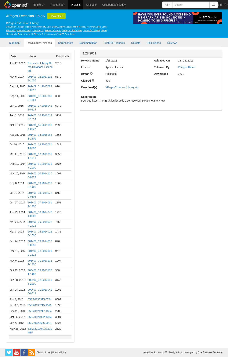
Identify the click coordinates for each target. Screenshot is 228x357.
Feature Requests (114, 42)
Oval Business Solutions (210, 352)
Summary (14, 42)
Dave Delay (51, 27)
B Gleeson (36, 34)
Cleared (86, 80)
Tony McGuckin (93, 27)
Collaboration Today (114, 4)
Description (88, 96)
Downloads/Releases (39, 42)
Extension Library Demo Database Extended (40, 67)
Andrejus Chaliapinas (72, 30)
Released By (161, 67)
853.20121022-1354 (40, 316)
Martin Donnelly (24, 30)
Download (56, 16)
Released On (162, 60)
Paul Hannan (24, 34)
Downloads (161, 73)
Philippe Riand (24, 27)
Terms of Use (44, 352)
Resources (58, 4)
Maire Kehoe (79, 27)
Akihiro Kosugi (65, 27)
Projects (76, 4)
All (167, 4)
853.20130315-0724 (40, 299)
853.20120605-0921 (40, 322)
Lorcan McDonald (91, 30)
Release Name (90, 60)
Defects (135, 42)
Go (213, 4)
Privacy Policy (59, 352)
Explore (39, 4)
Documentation (88, 42)
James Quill (37, 30)
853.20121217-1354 (40, 311)
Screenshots (65, 42)
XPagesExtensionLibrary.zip (121, 87)
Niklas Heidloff (38, 27)
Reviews (172, 42)
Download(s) (89, 87)
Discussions (154, 42)
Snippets (91, 4)
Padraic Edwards (53, 30)
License (86, 67)
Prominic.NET (160, 352)
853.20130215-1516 (40, 305)
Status (85, 74)
